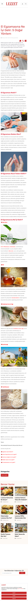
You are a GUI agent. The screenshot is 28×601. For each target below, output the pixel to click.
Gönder (22, 572)
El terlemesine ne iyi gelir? (8, 462)
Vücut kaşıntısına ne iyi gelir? (9, 454)
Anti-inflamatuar (5, 246)
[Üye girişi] (22, 3)
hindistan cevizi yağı (18, 328)
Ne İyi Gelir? (4, 475)
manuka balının (15, 297)
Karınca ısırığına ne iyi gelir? (9, 457)
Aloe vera (11, 251)
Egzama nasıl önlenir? (7, 451)
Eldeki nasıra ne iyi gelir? (8, 459)
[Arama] (25, 3)
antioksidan (12, 246)
